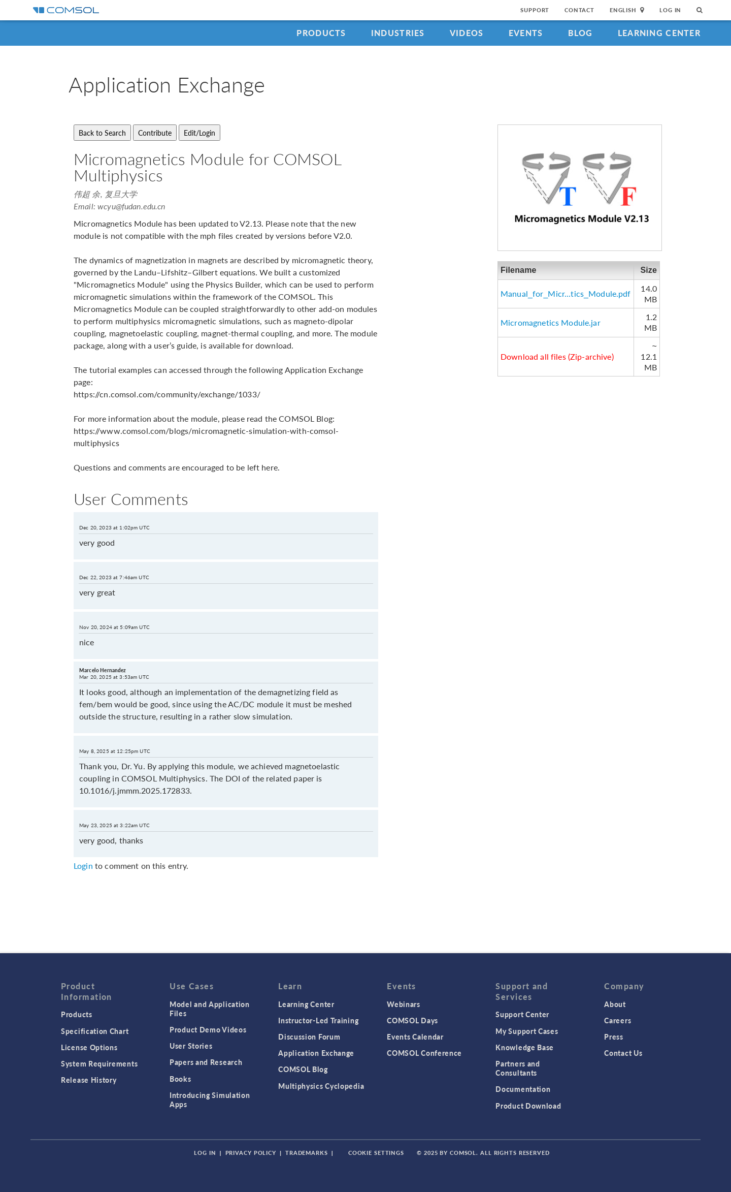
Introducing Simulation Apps (210, 1099)
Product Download (528, 1106)
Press (613, 1036)
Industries (398, 33)
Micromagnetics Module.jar (551, 322)
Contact (579, 10)
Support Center (522, 1014)
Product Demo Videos (208, 1029)
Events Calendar (415, 1036)
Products (321, 33)
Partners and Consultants (517, 1068)
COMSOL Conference (424, 1053)
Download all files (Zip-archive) (557, 356)
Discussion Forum (309, 1036)
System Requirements (99, 1063)
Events (526, 33)
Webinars (403, 1004)
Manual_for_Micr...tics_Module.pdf (566, 293)
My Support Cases (526, 1031)
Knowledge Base (524, 1047)
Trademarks (306, 1152)
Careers (617, 1020)
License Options (89, 1047)
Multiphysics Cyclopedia (321, 1086)
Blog (580, 33)
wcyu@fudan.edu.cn (131, 206)
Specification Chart (94, 1031)
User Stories (191, 1046)
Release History (89, 1080)
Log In (670, 10)
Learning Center (659, 33)
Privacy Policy (250, 1152)
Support (534, 10)
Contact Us (623, 1053)
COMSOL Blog (303, 1069)
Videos (467, 33)
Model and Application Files (210, 1008)
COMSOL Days (412, 1020)
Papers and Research (206, 1062)
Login (83, 865)
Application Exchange (316, 1053)
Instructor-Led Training (318, 1020)
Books (180, 1079)
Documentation (522, 1089)
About (615, 1004)
